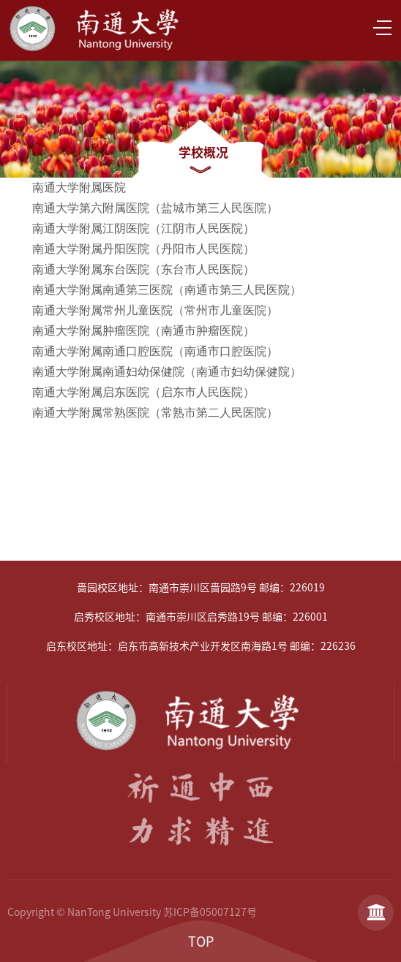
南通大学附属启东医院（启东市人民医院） (143, 392)
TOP (201, 941)
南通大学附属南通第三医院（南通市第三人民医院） (166, 290)
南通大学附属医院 (77, 187)
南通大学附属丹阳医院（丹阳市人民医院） (145, 249)
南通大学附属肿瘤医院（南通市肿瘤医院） (143, 331)
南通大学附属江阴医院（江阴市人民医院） (143, 228)
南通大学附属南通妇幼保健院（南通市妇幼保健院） (166, 372)
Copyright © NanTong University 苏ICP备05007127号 (132, 912)
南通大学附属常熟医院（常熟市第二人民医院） (153, 412)
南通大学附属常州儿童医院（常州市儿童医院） (155, 310)
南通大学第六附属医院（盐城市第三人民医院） (155, 208)
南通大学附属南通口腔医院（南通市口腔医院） (155, 351)
